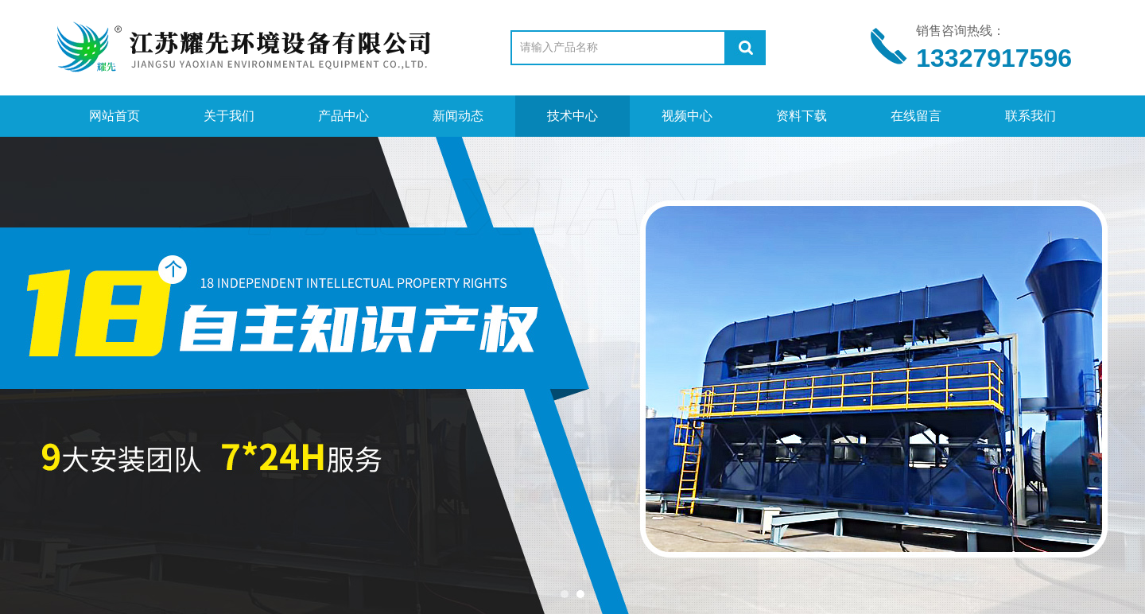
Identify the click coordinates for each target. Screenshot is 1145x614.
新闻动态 (458, 115)
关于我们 (229, 115)
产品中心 (343, 115)
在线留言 (916, 115)
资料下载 (801, 115)
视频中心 (687, 115)
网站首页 (114, 115)
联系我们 (1030, 115)
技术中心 (572, 115)
